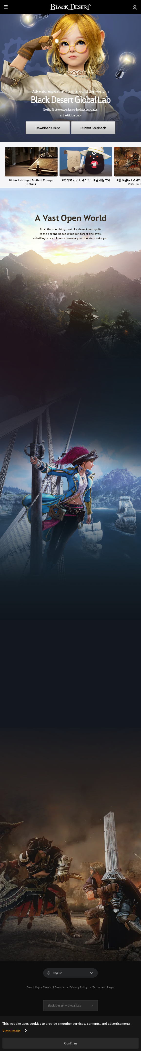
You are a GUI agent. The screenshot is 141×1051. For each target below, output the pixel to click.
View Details (11, 1030)
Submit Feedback (93, 127)
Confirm (70, 1043)
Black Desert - (64, 1005)
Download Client (48, 127)
